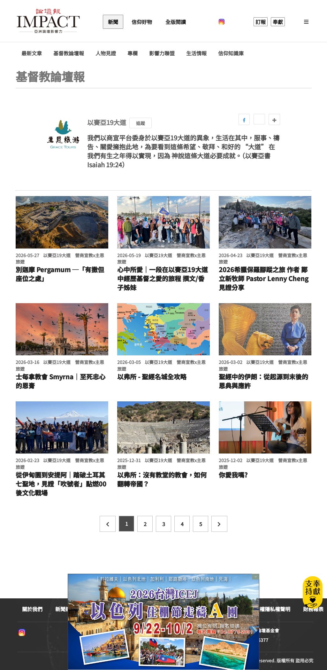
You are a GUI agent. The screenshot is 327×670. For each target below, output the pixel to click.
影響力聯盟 (162, 53)
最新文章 (31, 53)
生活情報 (196, 53)
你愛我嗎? (233, 474)
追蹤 (140, 123)
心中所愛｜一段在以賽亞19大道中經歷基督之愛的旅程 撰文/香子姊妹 (162, 278)
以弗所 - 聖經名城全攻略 (151, 376)
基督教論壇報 (68, 53)
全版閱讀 (175, 22)
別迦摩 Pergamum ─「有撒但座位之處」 (60, 274)
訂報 (260, 22)
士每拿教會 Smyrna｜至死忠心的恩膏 (60, 381)
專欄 (132, 53)
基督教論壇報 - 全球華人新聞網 (48, 21)
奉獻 (278, 22)
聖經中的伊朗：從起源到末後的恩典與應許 (263, 381)
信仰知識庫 (231, 53)
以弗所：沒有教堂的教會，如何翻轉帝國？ (162, 479)
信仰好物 (142, 22)
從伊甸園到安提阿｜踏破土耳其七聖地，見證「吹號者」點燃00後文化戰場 (61, 483)
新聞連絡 (65, 609)
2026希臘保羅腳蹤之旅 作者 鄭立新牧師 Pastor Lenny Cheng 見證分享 (263, 278)
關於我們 (32, 609)
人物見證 (105, 53)
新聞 (113, 22)
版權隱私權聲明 (272, 609)
